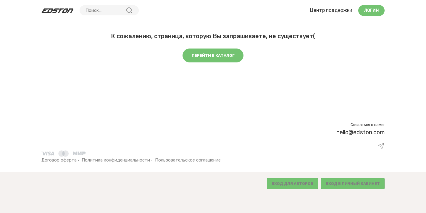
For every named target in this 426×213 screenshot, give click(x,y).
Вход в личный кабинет (353, 183)
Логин (371, 10)
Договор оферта (59, 160)
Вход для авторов (292, 183)
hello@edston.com (360, 132)
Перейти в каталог (213, 55)
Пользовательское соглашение (188, 160)
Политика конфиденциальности (116, 160)
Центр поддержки (331, 10)
